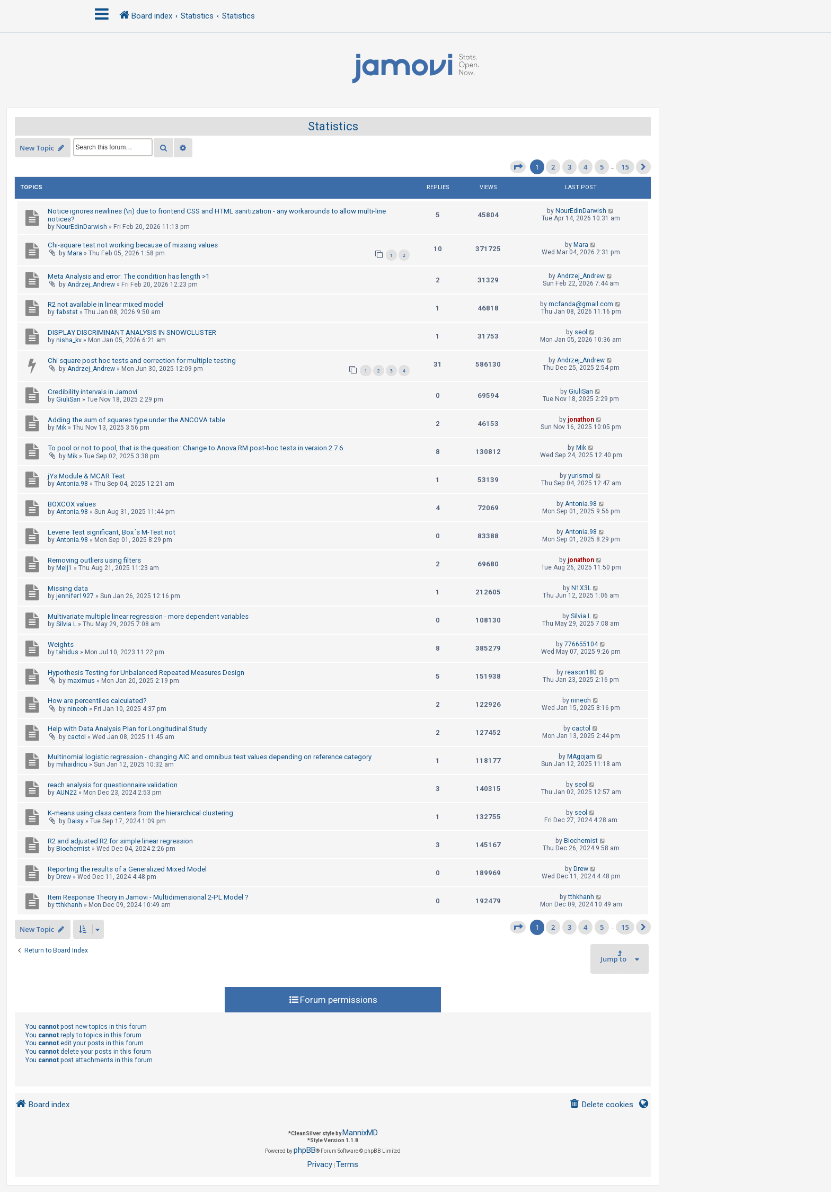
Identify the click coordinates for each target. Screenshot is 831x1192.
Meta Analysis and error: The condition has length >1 (128, 276)
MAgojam (581, 756)
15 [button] (625, 167)
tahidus (67, 652)
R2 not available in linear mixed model (105, 304)
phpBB (305, 1150)
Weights (61, 644)
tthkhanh (69, 905)
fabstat (67, 312)
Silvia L (66, 624)
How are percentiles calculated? (97, 701)
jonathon (581, 419)
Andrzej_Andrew (91, 284)
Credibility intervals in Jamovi (92, 392)
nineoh (77, 709)
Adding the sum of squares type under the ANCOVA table (136, 420)
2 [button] (553, 167)
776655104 (581, 644)
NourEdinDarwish (81, 226)
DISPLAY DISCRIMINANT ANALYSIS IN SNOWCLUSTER (132, 332)
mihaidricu (71, 764)
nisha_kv (69, 340)
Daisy (75, 821)
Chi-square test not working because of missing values (133, 245)
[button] (518, 167)
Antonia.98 (72, 483)
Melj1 (64, 568)
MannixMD (360, 1132)
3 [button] (569, 167)
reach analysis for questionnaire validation (113, 785)
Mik (61, 427)
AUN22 (66, 792)
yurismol (581, 475)
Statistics (333, 126)
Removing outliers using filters (94, 560)
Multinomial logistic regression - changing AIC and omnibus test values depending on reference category (210, 757)
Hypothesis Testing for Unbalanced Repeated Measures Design (146, 673)
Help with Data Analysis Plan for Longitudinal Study (127, 729)
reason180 (581, 672)
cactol (76, 737)
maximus (81, 680)
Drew (63, 876)
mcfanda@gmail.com (581, 304)
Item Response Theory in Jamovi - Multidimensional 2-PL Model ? (148, 897)
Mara (74, 253)
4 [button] (585, 167)
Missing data (68, 588)
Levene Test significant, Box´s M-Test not (111, 532)
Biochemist (73, 848)
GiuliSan (68, 399)
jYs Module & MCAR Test (86, 476)
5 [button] (602, 167)
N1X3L (581, 588)
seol (580, 332)
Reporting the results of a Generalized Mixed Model (127, 869)
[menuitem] (601, 1105)
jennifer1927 (75, 596)
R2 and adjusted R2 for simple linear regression (120, 841)
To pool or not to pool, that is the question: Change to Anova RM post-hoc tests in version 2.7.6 (195, 448)
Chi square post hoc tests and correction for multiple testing (142, 360)
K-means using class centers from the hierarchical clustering (140, 813)
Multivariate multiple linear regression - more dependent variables (148, 616)
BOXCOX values (72, 504)
